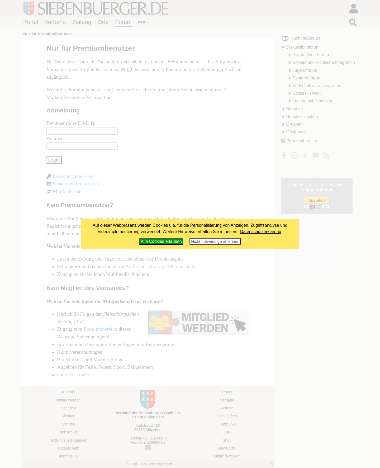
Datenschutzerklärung (260, 231)
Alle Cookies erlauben (161, 241)
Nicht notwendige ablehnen (215, 241)
